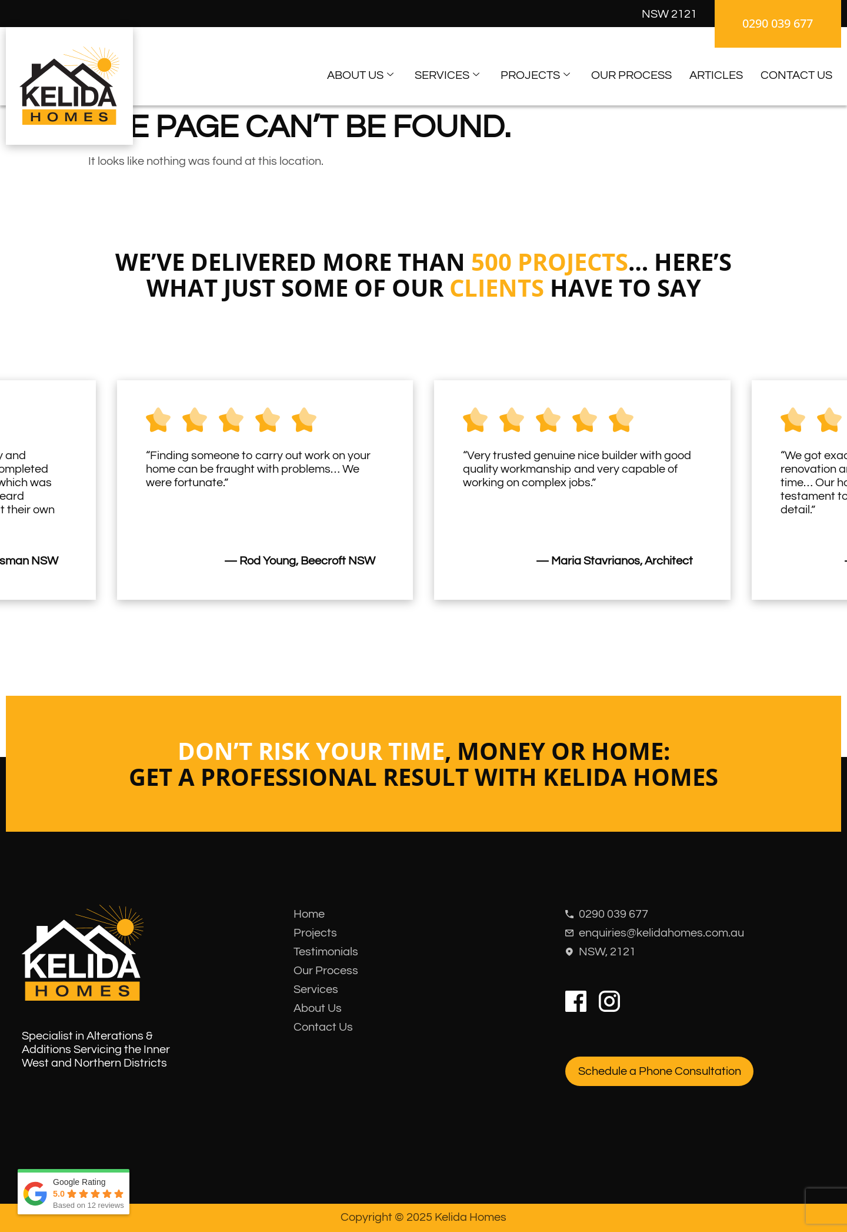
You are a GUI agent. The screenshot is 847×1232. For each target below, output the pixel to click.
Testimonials (326, 952)
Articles (716, 75)
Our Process (631, 75)
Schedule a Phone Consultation (659, 1071)
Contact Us (796, 75)
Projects (535, 75)
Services (447, 75)
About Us (360, 75)
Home (309, 914)
